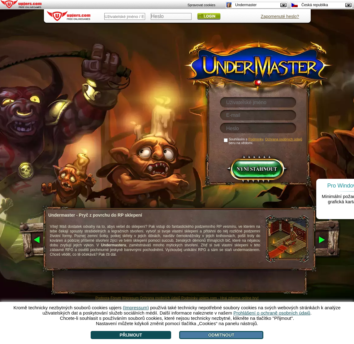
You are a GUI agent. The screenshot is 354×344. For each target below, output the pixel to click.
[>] (329, 240)
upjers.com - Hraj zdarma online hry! (228, 298)
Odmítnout (221, 335)
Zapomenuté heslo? (280, 16)
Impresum (130, 298)
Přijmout (131, 335)
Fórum (115, 298)
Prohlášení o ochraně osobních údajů (271, 312)
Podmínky (189, 298)
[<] (30, 240)
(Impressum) (136, 307)
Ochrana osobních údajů (160, 298)
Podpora (102, 298)
